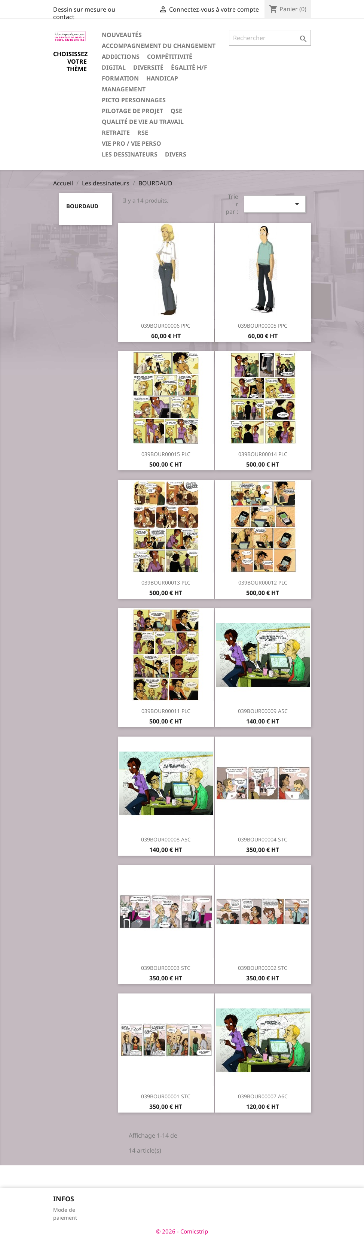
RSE (142, 132)
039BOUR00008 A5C (166, 839)
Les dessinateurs (129, 154)
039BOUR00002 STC (262, 967)
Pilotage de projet (132, 111)
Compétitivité (169, 56)
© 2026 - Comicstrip (182, 1231)
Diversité (148, 67)
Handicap (162, 78)
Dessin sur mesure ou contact (84, 13)
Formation (120, 78)
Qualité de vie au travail (143, 122)
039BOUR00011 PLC (165, 710)
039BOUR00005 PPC (262, 325)
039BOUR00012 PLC (262, 582)
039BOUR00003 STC (165, 967)
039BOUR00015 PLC (165, 454)
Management (124, 89)
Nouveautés (122, 35)
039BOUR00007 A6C (263, 1096)
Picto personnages (134, 100)
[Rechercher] (270, 38)
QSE (176, 111)
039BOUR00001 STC (165, 1096)
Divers (175, 154)
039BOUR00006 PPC (165, 325)
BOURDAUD (82, 206)
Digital (114, 67)
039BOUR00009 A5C (263, 710)
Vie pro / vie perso (131, 143)
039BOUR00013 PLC (165, 582)
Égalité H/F (189, 67)
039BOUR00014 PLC (262, 454)
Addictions (121, 56)
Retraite (116, 132)
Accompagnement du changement (158, 46)
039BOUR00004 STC (262, 839)
